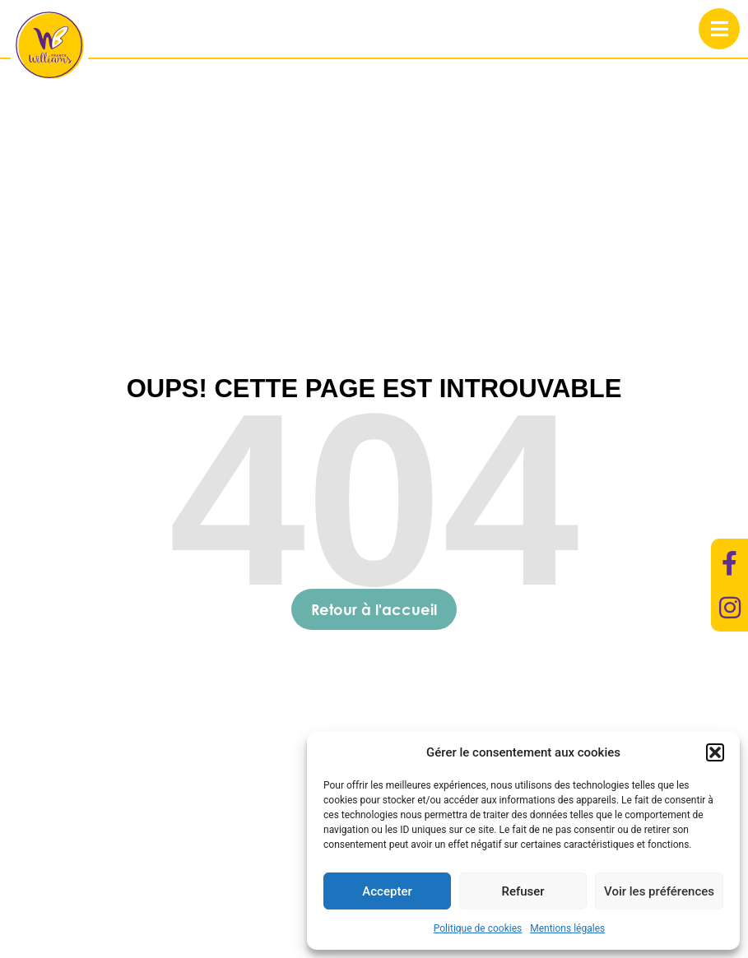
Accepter (386, 891)
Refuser (522, 891)
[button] (715, 752)
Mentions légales (567, 928)
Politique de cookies (478, 928)
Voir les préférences (659, 891)
